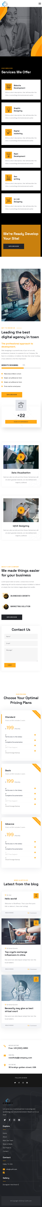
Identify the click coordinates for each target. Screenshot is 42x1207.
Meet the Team (8, 1141)
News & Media (7, 1144)
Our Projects (7, 1148)
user (10, 895)
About (5, 1137)
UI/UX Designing (21, 526)
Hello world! (11, 898)
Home (5, 1133)
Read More (9, 913)
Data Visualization (21, 472)
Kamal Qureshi (13, 948)
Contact (5, 1151)
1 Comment (33, 913)
